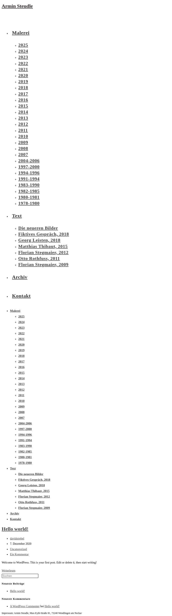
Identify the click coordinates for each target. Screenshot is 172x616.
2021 (21, 339)
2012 (21, 389)
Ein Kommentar (19, 554)
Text (13, 468)
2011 (21, 395)
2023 (21, 327)
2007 (21, 417)
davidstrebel (17, 538)
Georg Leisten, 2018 (31, 485)
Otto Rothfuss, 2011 (31, 502)
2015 (21, 372)
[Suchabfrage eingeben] (20, 576)
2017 (21, 361)
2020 (21, 344)
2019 (21, 350)
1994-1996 (25, 434)
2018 (21, 356)
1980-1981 (25, 457)
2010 (21, 401)
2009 (21, 406)
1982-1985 (25, 451)
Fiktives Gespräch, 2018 (34, 479)
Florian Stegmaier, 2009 (34, 507)
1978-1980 (25, 462)
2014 (21, 378)
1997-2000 (25, 429)
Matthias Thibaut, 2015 (33, 491)
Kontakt (15, 519)
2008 (21, 412)
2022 (21, 333)
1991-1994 (25, 440)
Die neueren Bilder (30, 474)
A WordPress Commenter (25, 606)
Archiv (14, 513)
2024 (21, 322)
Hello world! (15, 529)
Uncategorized (18, 549)
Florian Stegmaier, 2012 (34, 496)
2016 (21, 367)
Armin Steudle (17, 6)
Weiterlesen (8, 570)
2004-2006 (25, 423)
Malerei (15, 310)
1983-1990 (25, 446)
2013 (21, 384)
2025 (21, 316)
